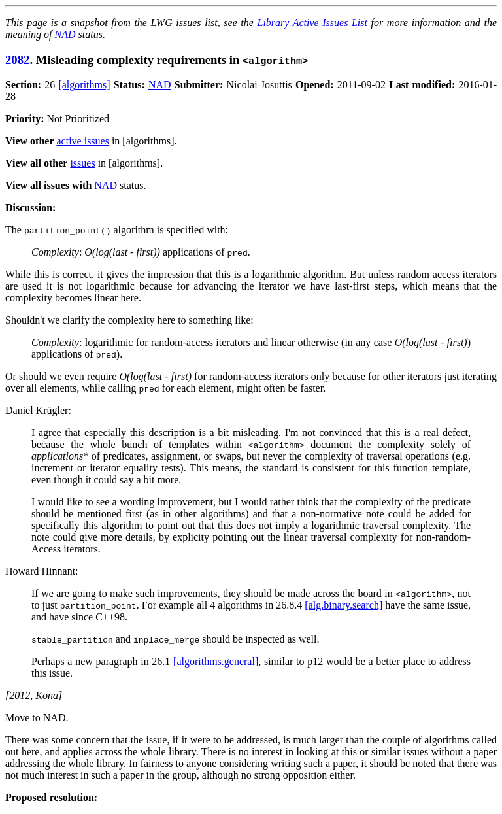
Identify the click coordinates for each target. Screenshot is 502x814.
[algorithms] (84, 84)
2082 (17, 60)
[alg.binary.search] (343, 605)
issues (82, 163)
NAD (65, 34)
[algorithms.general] (215, 661)
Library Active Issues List (312, 22)
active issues (83, 140)
